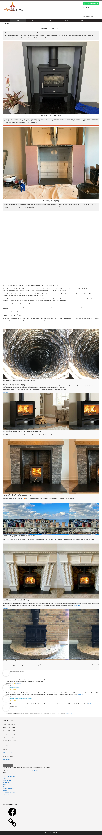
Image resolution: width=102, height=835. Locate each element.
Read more (5, 392)
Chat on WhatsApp (92, 3)
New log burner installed (14, 672)
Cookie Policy (35, 770)
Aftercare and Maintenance (9, 776)
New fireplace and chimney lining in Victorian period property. (21, 698)
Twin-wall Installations (8, 800)
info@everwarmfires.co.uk (9, 752)
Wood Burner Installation (9, 802)
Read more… (77, 605)
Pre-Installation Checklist (9, 792)
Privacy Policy (6, 794)
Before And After (7, 780)
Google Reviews (6, 759)
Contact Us (83, 20)
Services (34, 20)
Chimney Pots (6, 782)
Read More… (18, 683)
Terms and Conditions (8, 798)
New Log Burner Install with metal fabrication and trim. (20, 707)
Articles (66, 20)
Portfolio (50, 20)
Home (18, 20)
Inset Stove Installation (8, 788)
